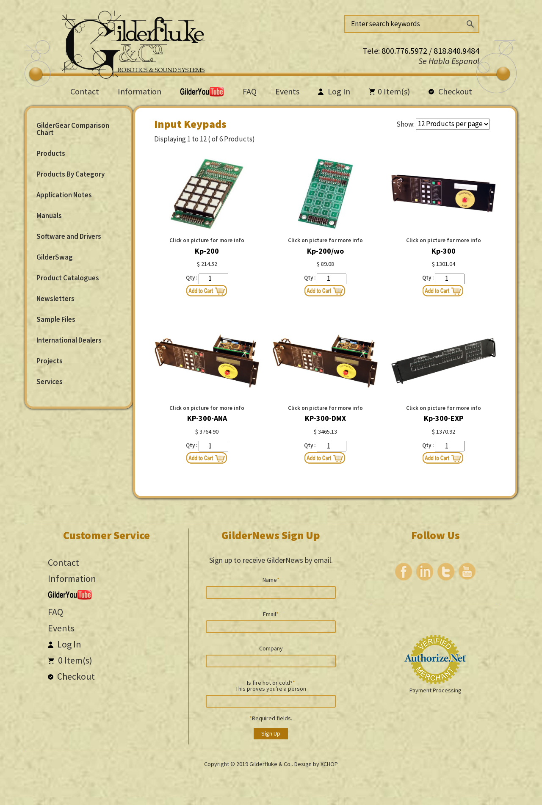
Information (139, 91)
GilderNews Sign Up (270, 535)
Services (49, 381)
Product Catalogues (67, 277)
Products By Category (70, 174)
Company (271, 648)
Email (271, 613)
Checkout (450, 91)
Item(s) (389, 91)
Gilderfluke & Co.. (271, 764)
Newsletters (55, 298)
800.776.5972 (405, 50)
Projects (49, 360)
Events (287, 91)
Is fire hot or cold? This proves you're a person (270, 685)
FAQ (250, 91)
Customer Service (106, 535)
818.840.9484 (456, 50)
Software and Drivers (68, 236)
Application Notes (64, 194)
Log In (334, 91)
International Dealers (69, 340)
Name (271, 579)
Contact (84, 91)
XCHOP (329, 764)
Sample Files (55, 319)
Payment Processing (435, 690)
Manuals (49, 215)
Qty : (191, 277)
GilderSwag (54, 257)
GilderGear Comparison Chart (72, 129)
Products (50, 153)
